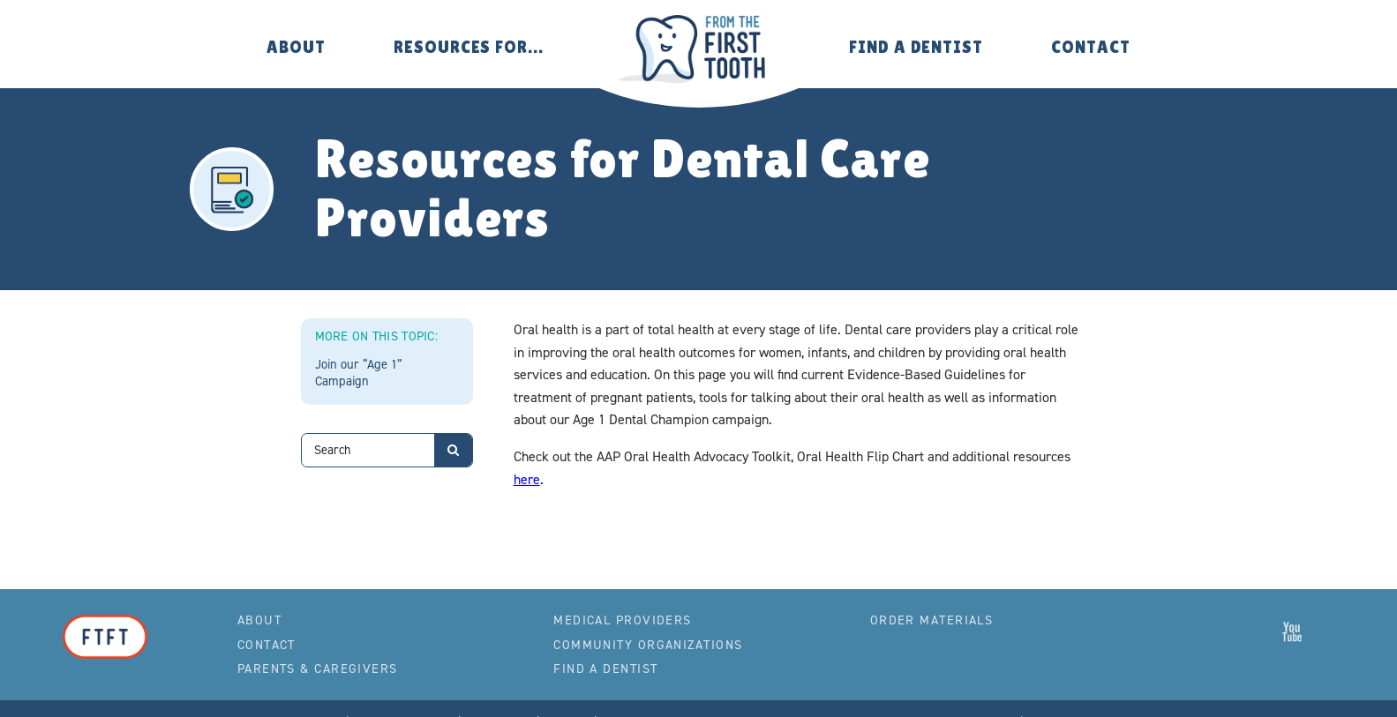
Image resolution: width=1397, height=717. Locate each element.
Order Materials (932, 620)
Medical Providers (622, 620)
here (527, 479)
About (296, 46)
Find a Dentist (916, 46)
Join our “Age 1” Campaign (358, 372)
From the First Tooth (698, 49)
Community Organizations (647, 645)
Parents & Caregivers (317, 668)
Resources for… (469, 46)
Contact (1090, 46)
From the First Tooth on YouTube (1292, 631)
